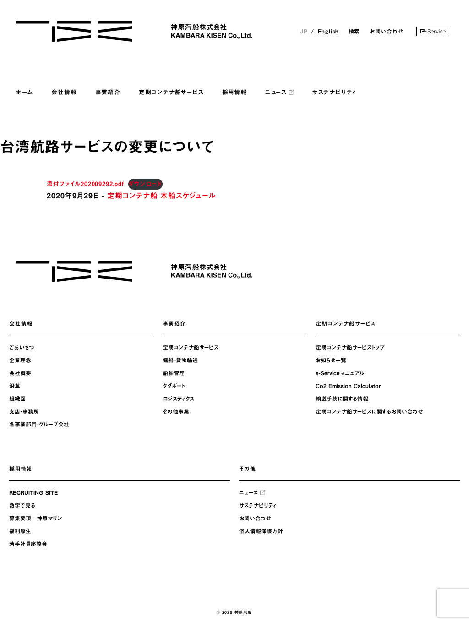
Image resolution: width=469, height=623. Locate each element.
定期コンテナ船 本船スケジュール (161, 195)
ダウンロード (145, 184)
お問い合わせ (387, 31)
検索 (354, 31)
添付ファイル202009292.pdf (85, 184)
